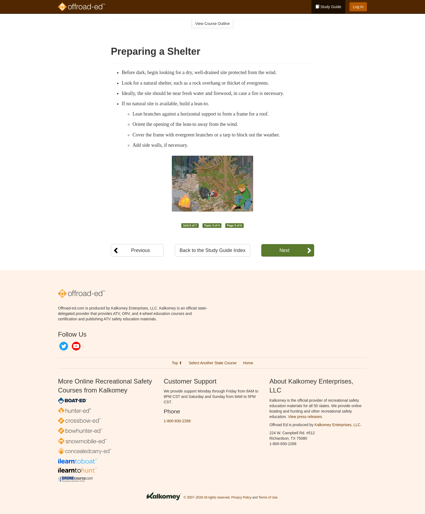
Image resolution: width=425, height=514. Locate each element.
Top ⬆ (177, 363)
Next (284, 250)
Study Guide (328, 7)
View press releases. (305, 416)
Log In (358, 7)
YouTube (76, 346)
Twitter (63, 346)
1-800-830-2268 (177, 421)
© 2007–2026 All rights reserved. (206, 497)
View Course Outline (212, 23)
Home (248, 363)
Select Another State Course (213, 363)
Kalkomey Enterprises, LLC (337, 425)
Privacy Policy (241, 497)
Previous (140, 250)
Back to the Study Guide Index (212, 250)
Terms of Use (268, 497)
